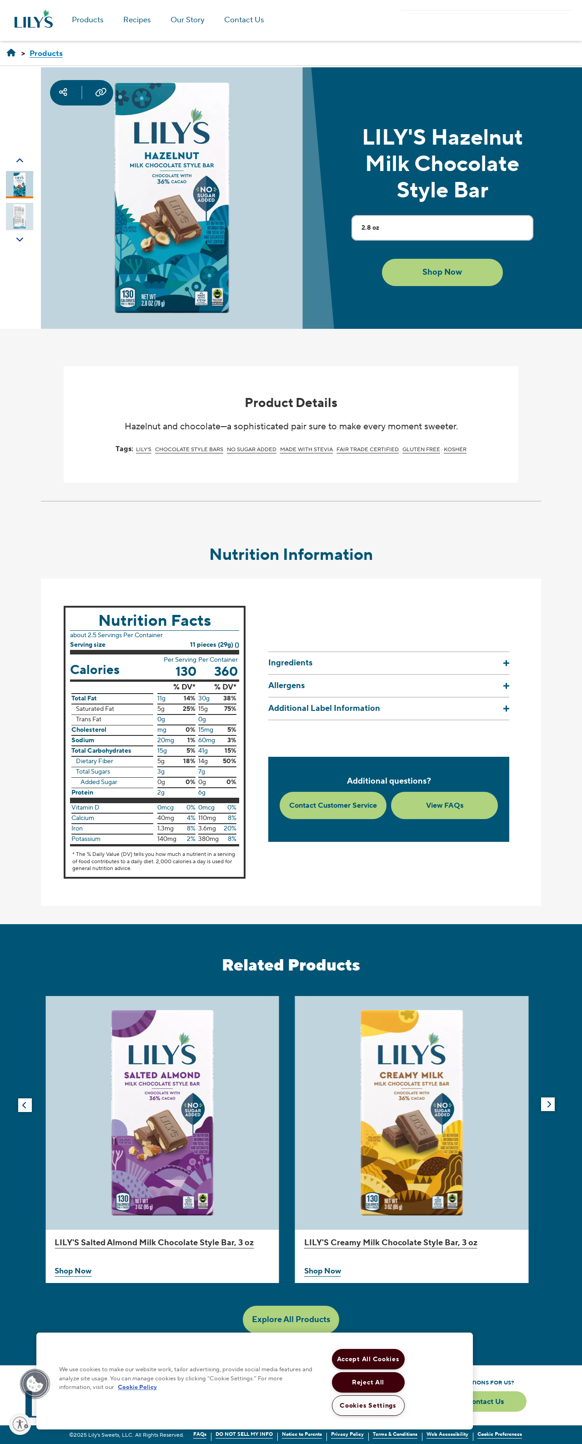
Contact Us (244, 20)
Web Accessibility (447, 1434)
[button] (442, 272)
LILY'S (143, 449)
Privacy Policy (347, 1434)
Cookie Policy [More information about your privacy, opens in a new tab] (137, 1387)
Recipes (137, 20)
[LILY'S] (11, 53)
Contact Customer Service (333, 805)
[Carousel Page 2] (19, 216)
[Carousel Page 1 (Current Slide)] (19, 184)
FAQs (199, 1434)
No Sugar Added (251, 449)
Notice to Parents (302, 1434)
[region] (254, 1381)
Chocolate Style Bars (189, 449)
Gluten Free (421, 449)
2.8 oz (447, 232)
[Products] (46, 54)
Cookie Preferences (499, 1434)
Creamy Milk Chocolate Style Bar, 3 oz (390, 1243)
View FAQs (444, 805)
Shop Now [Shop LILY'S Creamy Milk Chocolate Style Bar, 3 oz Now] (322, 1271)
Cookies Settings (368, 1405)
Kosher (455, 449)
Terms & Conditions (395, 1434)
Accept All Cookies (368, 1359)
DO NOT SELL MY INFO (244, 1434)
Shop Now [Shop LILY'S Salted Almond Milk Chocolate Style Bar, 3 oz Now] (73, 1271)
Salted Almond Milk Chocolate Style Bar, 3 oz (154, 1243)
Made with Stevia (306, 449)
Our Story (188, 20)
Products (88, 20)
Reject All (368, 1382)
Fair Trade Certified (367, 449)
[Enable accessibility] (20, 1424)
